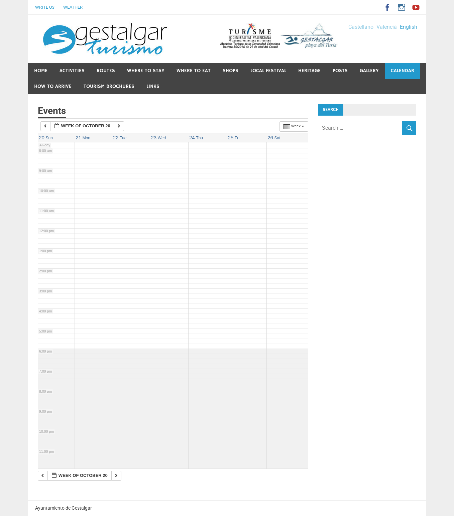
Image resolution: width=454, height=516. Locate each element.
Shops (230, 71)
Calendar (402, 71)
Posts (340, 71)
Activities (72, 71)
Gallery (369, 71)
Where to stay (145, 71)
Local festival (268, 71)
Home (40, 71)
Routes (106, 71)
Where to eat (194, 71)
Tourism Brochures (109, 86)
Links (152, 86)
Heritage (309, 71)
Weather (73, 7)
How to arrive (53, 86)
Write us (44, 7)
